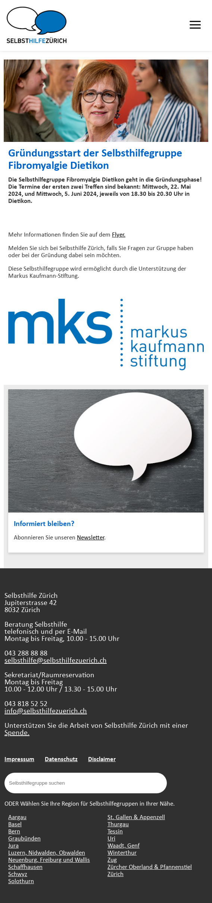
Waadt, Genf (123, 845)
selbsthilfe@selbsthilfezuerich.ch (55, 660)
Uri (111, 838)
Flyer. (118, 234)
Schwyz (17, 873)
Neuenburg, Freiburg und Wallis (49, 859)
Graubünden (24, 838)
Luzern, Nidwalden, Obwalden (46, 852)
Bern (14, 831)
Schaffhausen (25, 866)
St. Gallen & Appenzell (136, 816)
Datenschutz (61, 758)
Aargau (17, 816)
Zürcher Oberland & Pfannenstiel (149, 866)
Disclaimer (102, 758)
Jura (13, 845)
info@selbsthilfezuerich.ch (45, 710)
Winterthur (122, 852)
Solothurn (21, 880)
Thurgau (118, 824)
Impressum (19, 758)
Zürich (115, 873)
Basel (15, 824)
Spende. (16, 732)
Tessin (115, 831)
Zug (112, 859)
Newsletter (90, 537)
